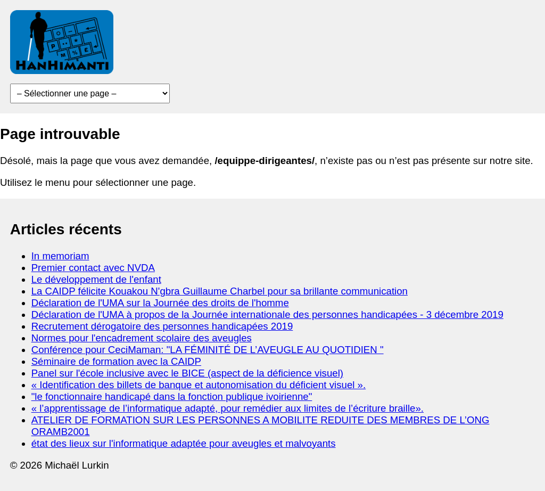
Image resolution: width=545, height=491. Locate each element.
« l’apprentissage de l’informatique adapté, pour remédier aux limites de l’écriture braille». (227, 408)
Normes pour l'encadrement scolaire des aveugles (141, 337)
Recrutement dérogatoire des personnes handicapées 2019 (162, 326)
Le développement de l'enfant (96, 279)
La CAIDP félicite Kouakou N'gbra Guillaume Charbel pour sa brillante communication (219, 291)
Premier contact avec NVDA (93, 267)
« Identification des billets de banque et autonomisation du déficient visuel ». (198, 384)
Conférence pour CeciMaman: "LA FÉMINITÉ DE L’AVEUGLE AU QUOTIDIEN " (207, 349)
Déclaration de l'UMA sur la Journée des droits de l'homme (160, 302)
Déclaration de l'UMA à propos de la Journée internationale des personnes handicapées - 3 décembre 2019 (267, 314)
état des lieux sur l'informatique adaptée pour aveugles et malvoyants (183, 443)
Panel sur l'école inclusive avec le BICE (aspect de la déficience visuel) (187, 373)
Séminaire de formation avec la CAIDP (116, 361)
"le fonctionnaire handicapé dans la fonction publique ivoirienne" (171, 396)
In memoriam (60, 255)
